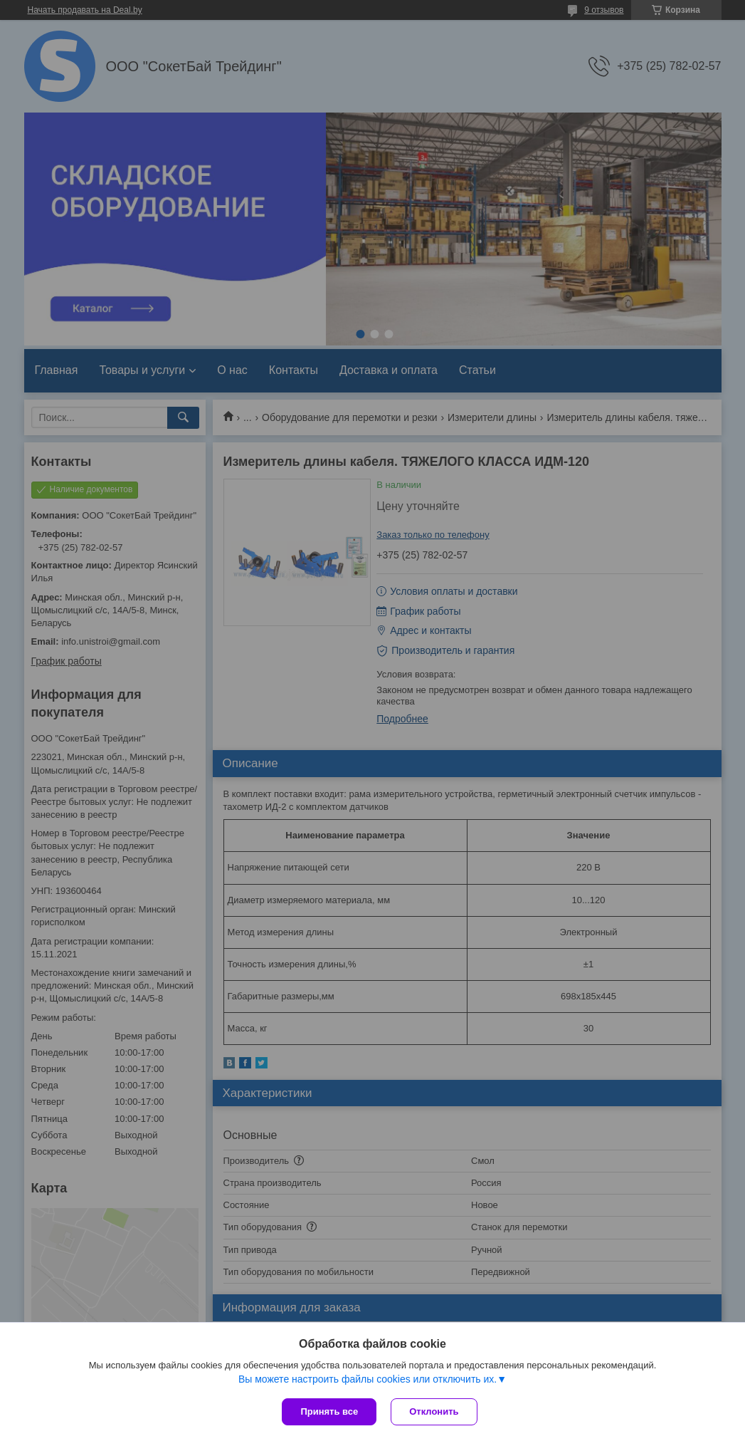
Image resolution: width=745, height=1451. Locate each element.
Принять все (329, 1411)
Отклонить (433, 1411)
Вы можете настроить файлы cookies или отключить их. (367, 1379)
